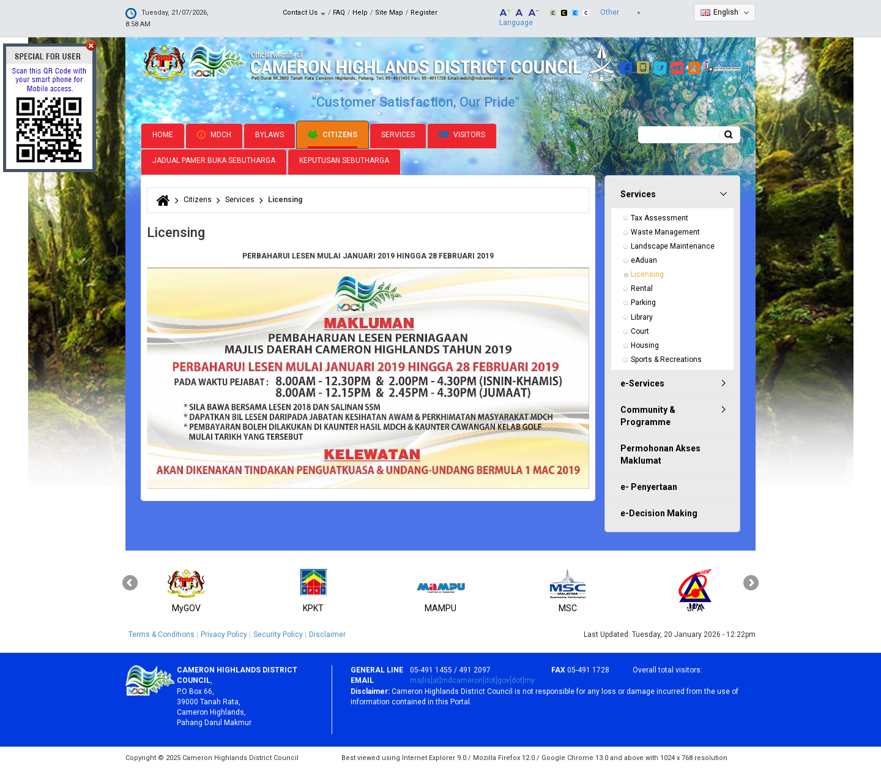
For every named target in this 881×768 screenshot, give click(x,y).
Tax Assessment (659, 217)
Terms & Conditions (161, 633)
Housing (645, 344)
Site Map (389, 13)
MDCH (214, 133)
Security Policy (278, 633)
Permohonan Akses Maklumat (660, 453)
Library (642, 316)
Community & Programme (647, 415)
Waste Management (665, 231)
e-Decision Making (658, 512)
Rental (642, 287)
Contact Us (304, 13)
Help (360, 13)
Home (162, 133)
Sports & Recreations (666, 358)
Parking (643, 302)
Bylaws (269, 133)
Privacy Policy (224, 633)
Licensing (647, 273)
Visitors (462, 133)
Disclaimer (327, 633)
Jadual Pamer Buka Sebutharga (213, 160)
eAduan (644, 259)
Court (640, 330)
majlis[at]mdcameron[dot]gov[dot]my (472, 680)
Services (398, 133)
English (725, 12)
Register (424, 13)
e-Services (642, 382)
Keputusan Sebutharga (344, 160)
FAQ (339, 13)
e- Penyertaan (648, 486)
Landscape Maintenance (673, 245)
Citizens (332, 133)
